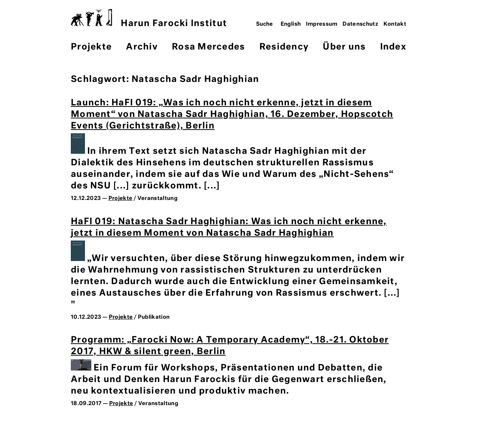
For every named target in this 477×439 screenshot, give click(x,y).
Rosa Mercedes (208, 47)
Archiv (142, 47)
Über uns (344, 47)
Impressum (322, 24)
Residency (284, 47)
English (291, 24)
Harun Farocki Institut (149, 18)
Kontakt (395, 24)
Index (393, 47)
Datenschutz (360, 24)
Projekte (91, 47)
